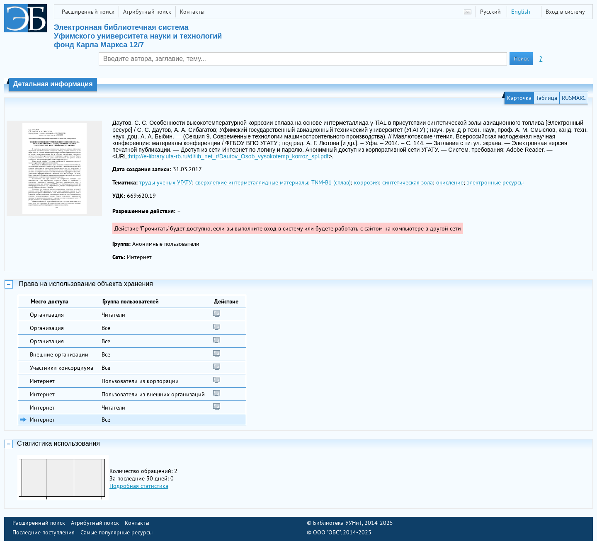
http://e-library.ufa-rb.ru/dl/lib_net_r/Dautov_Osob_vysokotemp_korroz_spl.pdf (228, 156)
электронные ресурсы (495, 182)
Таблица (546, 98)
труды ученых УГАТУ (165, 182)
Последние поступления (43, 532)
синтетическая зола (407, 182)
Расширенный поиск (88, 11)
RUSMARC (574, 98)
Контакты (192, 11)
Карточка (519, 98)
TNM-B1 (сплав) (331, 182)
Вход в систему (565, 11)
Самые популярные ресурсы (116, 532)
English (520, 11)
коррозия (366, 182)
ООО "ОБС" (326, 532)
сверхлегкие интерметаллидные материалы (251, 182)
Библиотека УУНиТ (337, 522)
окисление (450, 182)
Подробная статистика (138, 486)
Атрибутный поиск (147, 11)
